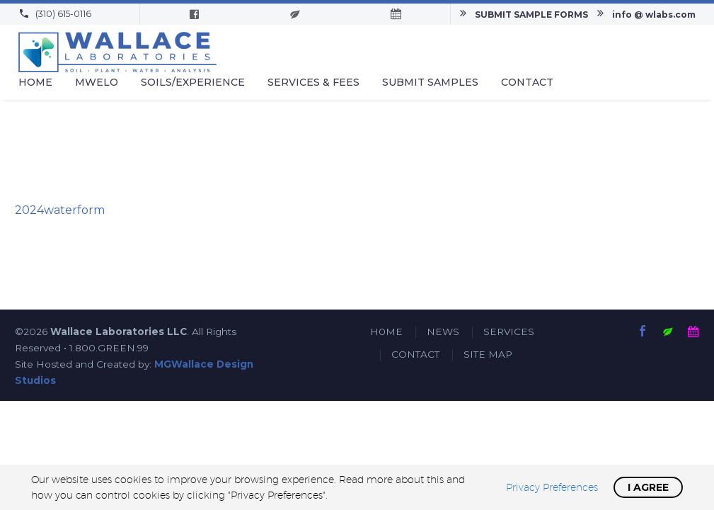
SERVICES (508, 331)
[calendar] (693, 330)
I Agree (648, 487)
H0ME (386, 331)
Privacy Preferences (552, 487)
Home (35, 82)
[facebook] (642, 330)
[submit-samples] (668, 330)
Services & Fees (313, 82)
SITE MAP (487, 354)
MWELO (96, 82)
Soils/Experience (193, 82)
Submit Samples (430, 82)
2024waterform (60, 210)
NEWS (443, 331)
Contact (527, 82)
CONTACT (415, 354)
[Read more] (54, 14)
